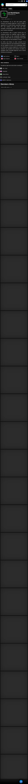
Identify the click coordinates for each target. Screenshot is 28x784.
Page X (17, 56)
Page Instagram (5, 58)
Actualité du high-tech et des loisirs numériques (11, 65)
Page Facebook (5, 56)
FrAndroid (3, 71)
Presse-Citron (4, 74)
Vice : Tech (3, 68)
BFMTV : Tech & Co (5, 80)
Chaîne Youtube (19, 58)
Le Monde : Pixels (5, 77)
